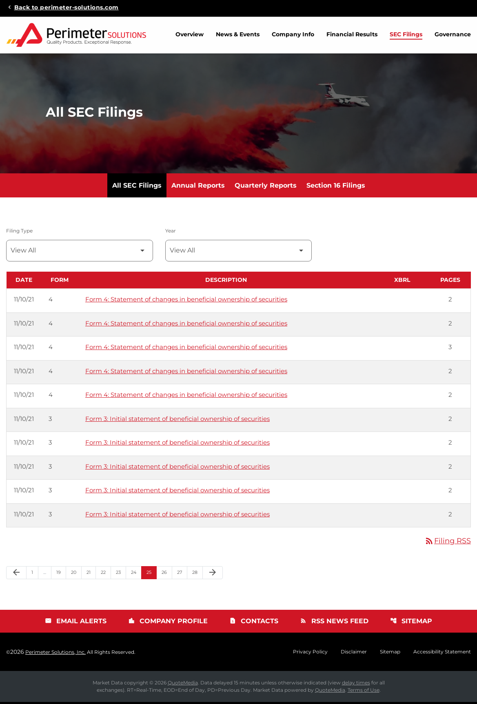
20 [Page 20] (76, 574)
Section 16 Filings (335, 187)
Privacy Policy (310, 653)
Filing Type (19, 233)
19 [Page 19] (61, 574)
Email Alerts (75, 623)
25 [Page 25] (151, 574)
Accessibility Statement (442, 653)
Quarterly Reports (266, 187)
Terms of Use (363, 692)
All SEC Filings (137, 187)
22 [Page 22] (105, 574)
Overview (189, 34)
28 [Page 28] (197, 574)
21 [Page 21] (91, 574)
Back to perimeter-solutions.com (66, 7)
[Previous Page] (16, 574)
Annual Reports (198, 187)
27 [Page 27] (182, 574)
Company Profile (168, 623)
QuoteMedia (183, 685)
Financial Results (351, 34)
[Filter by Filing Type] (79, 252)
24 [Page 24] (136, 574)
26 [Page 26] (166, 574)
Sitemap (411, 623)
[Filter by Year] (238, 252)
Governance (453, 34)
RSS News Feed (334, 623)
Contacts (253, 623)
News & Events (238, 34)
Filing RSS (447, 542)
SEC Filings (406, 34)
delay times (356, 685)
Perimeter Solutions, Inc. (55, 654)
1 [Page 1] (34, 574)
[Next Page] (212, 574)
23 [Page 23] (120, 574)
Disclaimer (354, 653)
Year (170, 233)
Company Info (293, 34)
